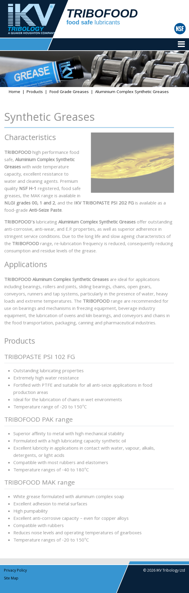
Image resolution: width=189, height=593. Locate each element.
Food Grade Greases (69, 92)
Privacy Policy (15, 571)
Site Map (11, 579)
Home (14, 92)
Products (35, 92)
